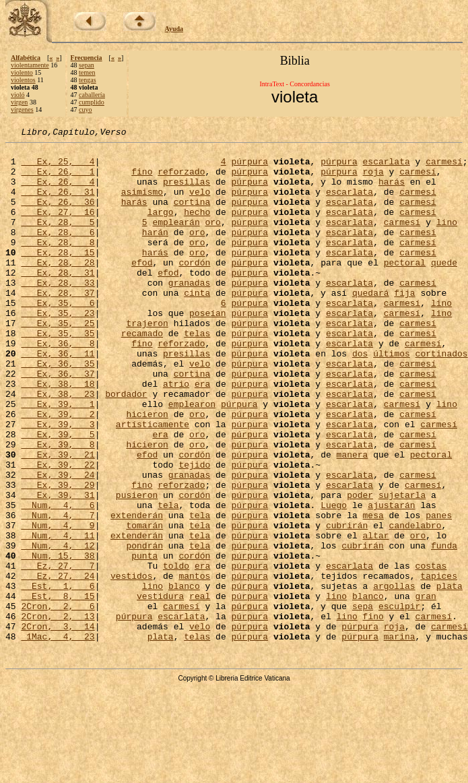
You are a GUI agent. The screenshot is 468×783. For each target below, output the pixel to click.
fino (141, 179)
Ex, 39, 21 (57, 519)
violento (22, 72)
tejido (194, 531)
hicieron (147, 470)
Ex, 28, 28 (57, 288)
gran (425, 689)
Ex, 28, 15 (57, 276)
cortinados (441, 398)
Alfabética (25, 57)
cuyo (85, 109)
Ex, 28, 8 (57, 264)
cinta (197, 325)
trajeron (147, 361)
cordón (194, 288)
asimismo (142, 203)
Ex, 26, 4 (57, 191)
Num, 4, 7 (57, 592)
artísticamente (152, 482)
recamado (142, 373)
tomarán (144, 604)
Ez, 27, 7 (57, 652)
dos (360, 398)
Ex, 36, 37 (57, 422)
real (199, 689)
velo (199, 203)
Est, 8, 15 (57, 689)
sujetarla (402, 567)
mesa (373, 592)
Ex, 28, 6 (57, 252)
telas (197, 373)
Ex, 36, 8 (57, 385)
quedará (370, 325)
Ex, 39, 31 (57, 567)
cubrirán (347, 604)
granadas (189, 313)
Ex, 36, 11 (57, 398)
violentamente (30, 65)
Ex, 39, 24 (57, 543)
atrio (176, 434)
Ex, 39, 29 (57, 555)
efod (141, 288)
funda (444, 628)
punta (144, 640)
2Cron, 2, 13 (57, 713)
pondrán (144, 628)
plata (449, 676)
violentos (23, 80)
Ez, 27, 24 (57, 664)
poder (360, 567)
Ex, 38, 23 (57, 446)
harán (155, 252)
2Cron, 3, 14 (57, 725)
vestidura (160, 689)
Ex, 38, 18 (57, 434)
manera (352, 519)
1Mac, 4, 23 (57, 737)
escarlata (386, 167)
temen (87, 72)
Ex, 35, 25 (57, 361)
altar (376, 616)
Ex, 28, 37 (57, 325)
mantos (194, 664)
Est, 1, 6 (57, 676)
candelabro (415, 604)
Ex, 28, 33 (57, 313)
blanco (184, 676)
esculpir (399, 701)
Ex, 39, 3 (57, 482)
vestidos (131, 664)
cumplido (91, 102)
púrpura (249, 167)
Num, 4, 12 (57, 628)
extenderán (136, 592)
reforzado (181, 179)
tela (168, 579)
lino (446, 240)
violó (18, 94)
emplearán (175, 240)
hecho (197, 228)
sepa (362, 701)
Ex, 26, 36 (57, 216)
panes (439, 592)
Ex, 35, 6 (57, 337)
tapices (438, 664)
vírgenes (22, 109)
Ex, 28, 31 (57, 300)
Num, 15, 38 (57, 640)
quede (444, 288)
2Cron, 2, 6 (57, 701)
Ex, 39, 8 (57, 507)
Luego (334, 579)
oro (212, 240)
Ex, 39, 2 (57, 470)
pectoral (405, 288)
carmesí (444, 167)
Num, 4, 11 (57, 616)
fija (404, 325)
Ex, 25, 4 (57, 167)
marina (399, 737)
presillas (186, 191)
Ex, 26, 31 (57, 203)
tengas (87, 80)
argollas (394, 676)
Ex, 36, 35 (57, 410)
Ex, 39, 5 (57, 495)
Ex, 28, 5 (57, 240)
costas (431, 652)
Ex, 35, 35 (57, 373)
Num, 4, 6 (57, 579)
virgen (19, 102)
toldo (176, 652)
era (202, 434)
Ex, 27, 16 (57, 228)
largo (160, 228)
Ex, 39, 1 (57, 458)
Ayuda (174, 28)
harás (391, 191)
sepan (86, 65)
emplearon (191, 458)
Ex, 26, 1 (57, 179)
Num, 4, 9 (57, 604)
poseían (207, 349)
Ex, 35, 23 (57, 349)
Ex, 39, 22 (57, 531)
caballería (92, 94)
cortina (192, 216)
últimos (391, 398)
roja (373, 179)
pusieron (137, 567)
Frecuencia (86, 57)
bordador (126, 446)
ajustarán (391, 579)
